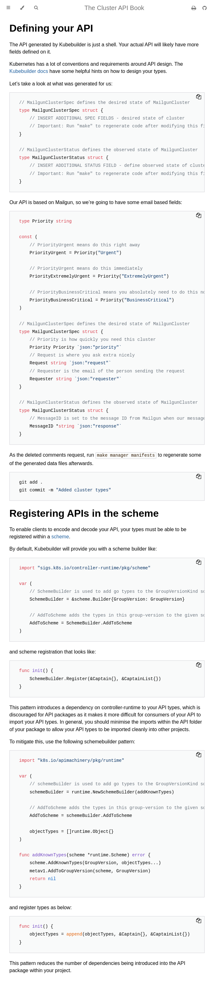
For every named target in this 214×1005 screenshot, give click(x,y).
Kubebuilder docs (28, 71)
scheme (60, 536)
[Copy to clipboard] (198, 97)
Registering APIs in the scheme (84, 513)
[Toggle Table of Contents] (8, 8)
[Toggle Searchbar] (36, 8)
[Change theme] (22, 8)
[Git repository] (204, 8)
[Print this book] (194, 8)
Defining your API (51, 28)
